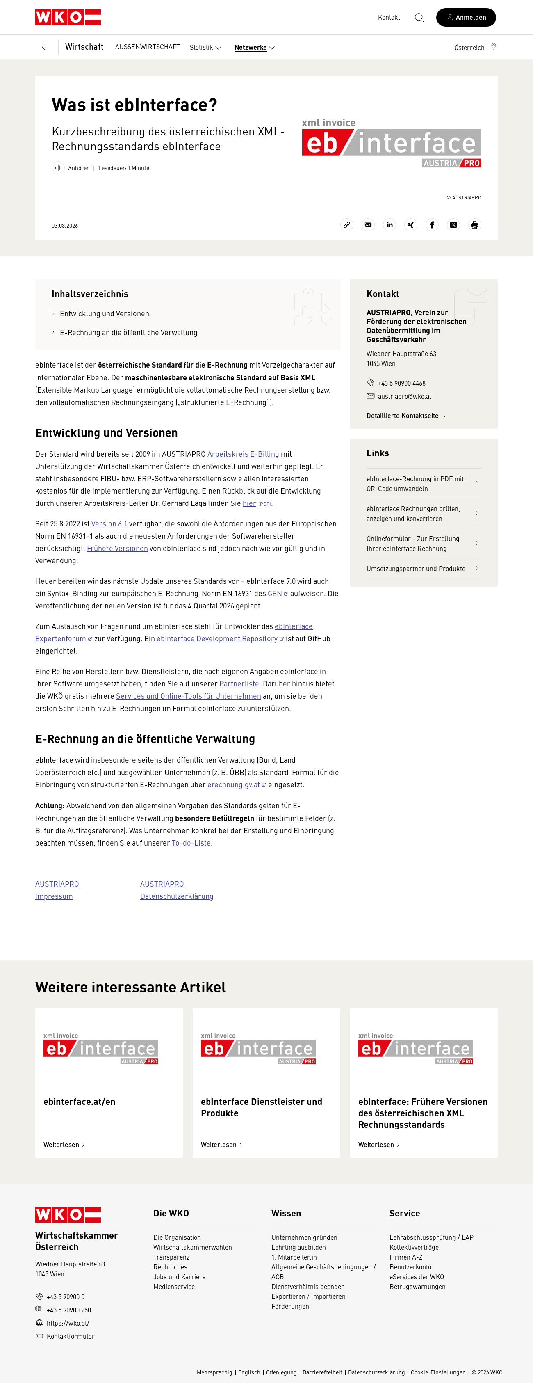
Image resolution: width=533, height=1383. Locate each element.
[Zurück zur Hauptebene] (43, 47)
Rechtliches (170, 1266)
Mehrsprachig (214, 1372)
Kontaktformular (65, 1335)
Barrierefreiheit (322, 1372)
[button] (476, 47)
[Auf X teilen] (453, 224)
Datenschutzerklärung (376, 1372)
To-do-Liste (191, 842)
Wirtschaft (84, 46)
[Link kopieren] (346, 224)
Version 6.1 (109, 523)
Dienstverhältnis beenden (308, 1286)
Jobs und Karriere (179, 1276)
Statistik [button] (207, 48)
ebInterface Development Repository (217, 638)
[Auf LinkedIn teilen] (389, 224)
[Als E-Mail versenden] (368, 224)
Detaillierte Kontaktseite (408, 415)
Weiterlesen (65, 1144)
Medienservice (174, 1286)
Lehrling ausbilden (298, 1246)
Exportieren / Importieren (308, 1296)
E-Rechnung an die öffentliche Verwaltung (129, 332)
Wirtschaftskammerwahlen (192, 1246)
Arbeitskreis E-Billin (241, 453)
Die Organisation (177, 1236)
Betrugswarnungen (418, 1286)
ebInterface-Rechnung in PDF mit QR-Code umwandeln (424, 483)
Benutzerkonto (410, 1266)
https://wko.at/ (62, 1322)
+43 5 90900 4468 (396, 382)
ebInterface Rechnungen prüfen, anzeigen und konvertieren (424, 513)
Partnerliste (239, 683)
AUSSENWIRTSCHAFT (147, 46)
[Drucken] (474, 224)
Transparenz (171, 1256)
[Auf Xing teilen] (410, 224)
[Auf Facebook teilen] (432, 224)
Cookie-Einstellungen (438, 1372)
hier (249, 503)
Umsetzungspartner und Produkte (424, 568)
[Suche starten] (419, 17)
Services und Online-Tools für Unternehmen (188, 695)
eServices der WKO (417, 1276)
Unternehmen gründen (304, 1236)
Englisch (249, 1372)
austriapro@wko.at (399, 395)
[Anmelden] (466, 17)
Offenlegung (281, 1372)
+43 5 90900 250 (63, 1309)
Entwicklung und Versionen (104, 313)
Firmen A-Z (406, 1256)
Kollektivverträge (414, 1246)
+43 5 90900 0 (59, 1296)
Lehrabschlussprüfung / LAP (432, 1236)
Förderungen (290, 1305)
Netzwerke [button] (256, 48)
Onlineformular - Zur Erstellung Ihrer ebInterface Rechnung (424, 543)
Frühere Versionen (117, 548)
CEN (275, 593)
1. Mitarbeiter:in (294, 1256)
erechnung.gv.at (233, 784)
